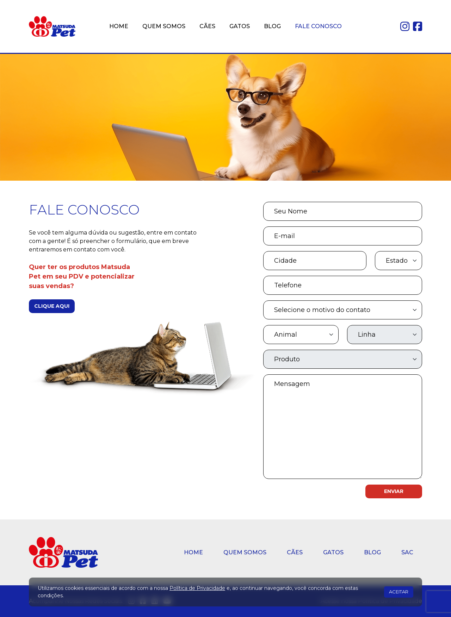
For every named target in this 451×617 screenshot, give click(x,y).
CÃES (207, 26)
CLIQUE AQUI (51, 306)
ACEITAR (398, 591)
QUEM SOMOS (163, 26)
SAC (407, 552)
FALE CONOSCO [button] (318, 26)
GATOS (239, 26)
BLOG (272, 26)
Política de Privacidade (197, 588)
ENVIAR (393, 491)
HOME (118, 26)
